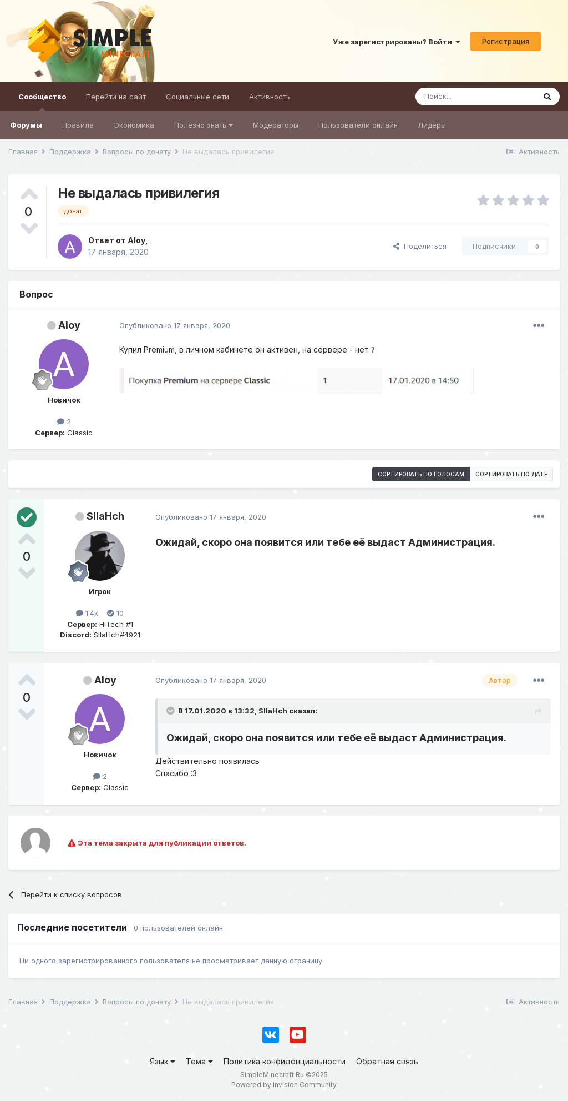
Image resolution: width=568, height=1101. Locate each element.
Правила (78, 124)
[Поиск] (475, 96)
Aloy (69, 325)
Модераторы (275, 124)
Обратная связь (387, 1061)
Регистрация (505, 41)
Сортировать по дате (511, 474)
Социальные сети (197, 96)
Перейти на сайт (116, 96)
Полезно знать (203, 124)
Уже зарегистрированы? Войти (396, 41)
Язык (162, 1061)
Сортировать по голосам (421, 474)
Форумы (26, 124)
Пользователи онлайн (358, 124)
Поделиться (420, 246)
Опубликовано (174, 325)
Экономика (134, 124)
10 (115, 613)
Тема (199, 1061)
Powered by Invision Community (284, 1084)
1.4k (87, 613)
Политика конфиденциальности (285, 1061)
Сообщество (42, 101)
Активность (269, 96)
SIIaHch (105, 516)
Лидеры (432, 124)
